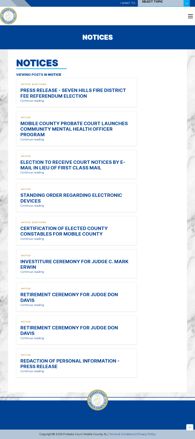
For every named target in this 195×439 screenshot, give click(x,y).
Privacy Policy (146, 434)
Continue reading (32, 100)
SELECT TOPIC (152, 1)
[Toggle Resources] (187, 3)
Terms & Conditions (122, 434)
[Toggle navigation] (190, 16)
